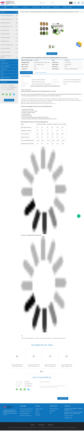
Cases (2, 74)
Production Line (54, 408)
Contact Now (52, 53)
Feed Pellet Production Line (9, 19)
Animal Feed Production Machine (9, 56)
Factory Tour (35, 7)
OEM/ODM (52, 410)
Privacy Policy (41, 424)
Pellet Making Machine (9, 23)
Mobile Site (50, 424)
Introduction (39, 408)
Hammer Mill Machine (9, 34)
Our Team (37, 415)
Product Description (41, 72)
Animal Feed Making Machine (9, 15)
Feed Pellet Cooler (9, 41)
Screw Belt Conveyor (9, 52)
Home (5, 7)
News (2, 72)
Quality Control (46, 7)
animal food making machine (27, 338)
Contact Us (56, 7)
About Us (25, 7)
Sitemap (32, 424)
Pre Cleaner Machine (9, 48)
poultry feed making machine (59, 338)
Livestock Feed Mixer (9, 37)
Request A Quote (67, 7)
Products (15, 7)
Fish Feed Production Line (9, 26)
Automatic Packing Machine (9, 45)
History (37, 410)
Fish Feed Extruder (9, 30)
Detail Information (26, 72)
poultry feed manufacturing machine (43, 338)
